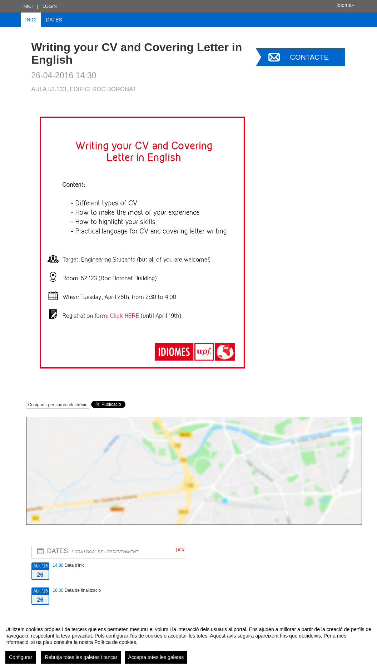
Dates (54, 20)
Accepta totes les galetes (156, 657)
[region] (188, 642)
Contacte (309, 57)
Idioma (345, 5)
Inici (28, 6)
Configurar (20, 657)
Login (50, 6)
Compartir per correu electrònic (57, 404)
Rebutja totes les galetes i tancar (81, 657)
